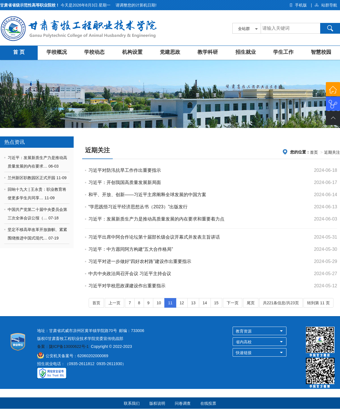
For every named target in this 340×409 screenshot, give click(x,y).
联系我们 (132, 403)
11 (170, 303)
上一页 (114, 303)
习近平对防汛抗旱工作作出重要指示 (124, 170)
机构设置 (132, 52)
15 (216, 303)
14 (205, 303)
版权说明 (157, 403)
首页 (314, 152)
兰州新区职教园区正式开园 (32, 177)
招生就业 (245, 52)
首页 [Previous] (96, 303)
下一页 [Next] (233, 303)
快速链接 (244, 352)
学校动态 (94, 52)
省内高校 (244, 342)
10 (159, 303)
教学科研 (207, 52)
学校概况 (56, 52)
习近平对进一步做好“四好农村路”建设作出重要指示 (139, 261)
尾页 (251, 303)
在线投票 (208, 403)
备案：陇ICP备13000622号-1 (63, 346)
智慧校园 (321, 52)
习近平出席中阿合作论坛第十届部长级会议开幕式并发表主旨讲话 (154, 237)
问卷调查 (183, 403)
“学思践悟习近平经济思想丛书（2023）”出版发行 (138, 206)
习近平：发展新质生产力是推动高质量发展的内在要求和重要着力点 (156, 219)
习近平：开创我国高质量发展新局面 (124, 182)
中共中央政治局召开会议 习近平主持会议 (129, 273)
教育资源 (244, 331)
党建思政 (170, 52)
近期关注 (332, 152)
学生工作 (283, 52)
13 (193, 303)
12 (182, 303)
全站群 (244, 28)
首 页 (19, 52)
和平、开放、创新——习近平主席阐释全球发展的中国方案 (147, 194)
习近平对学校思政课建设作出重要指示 (126, 285)
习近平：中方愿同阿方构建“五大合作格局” (130, 249)
